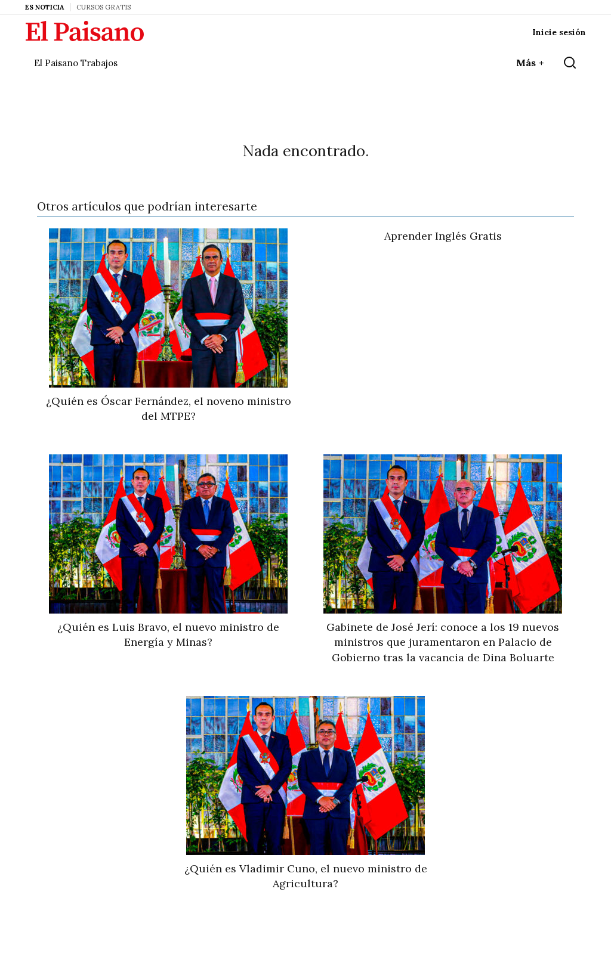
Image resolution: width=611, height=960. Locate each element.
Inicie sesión (559, 32)
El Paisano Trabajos (76, 63)
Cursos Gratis (103, 7)
